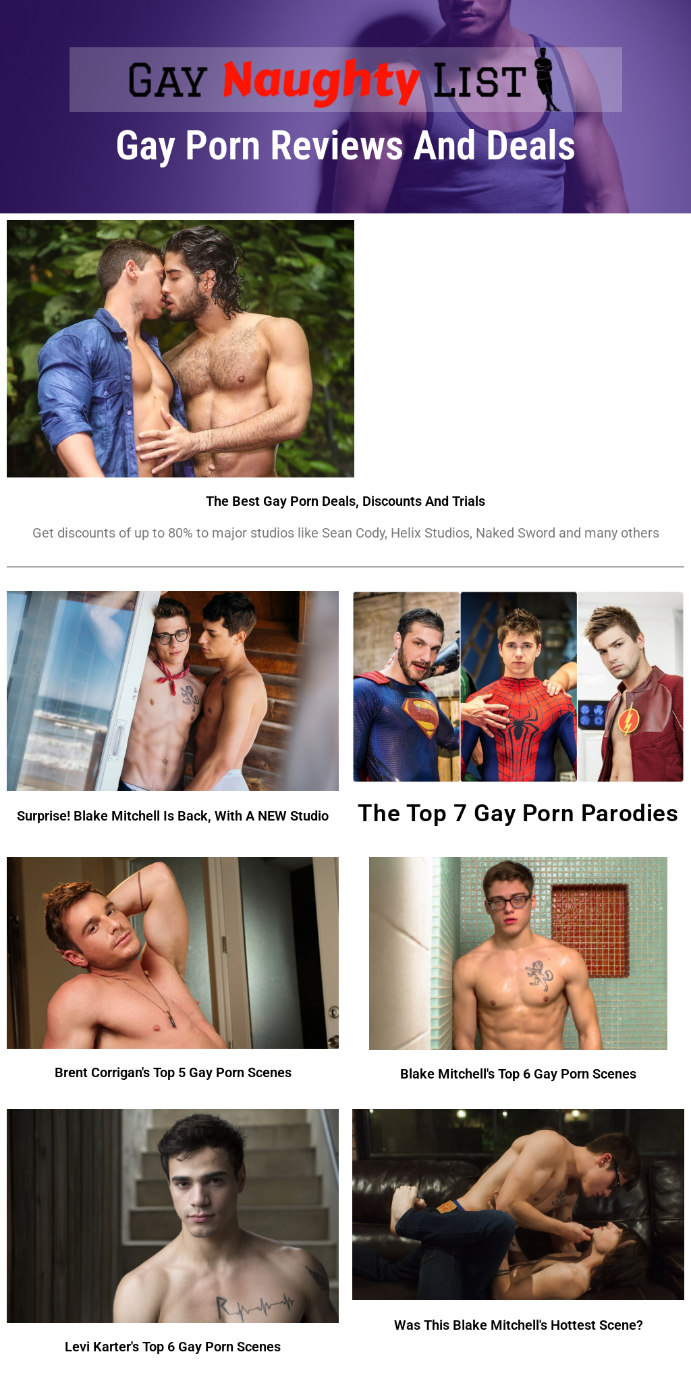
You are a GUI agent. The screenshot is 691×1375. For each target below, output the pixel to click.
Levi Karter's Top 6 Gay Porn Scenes (173, 1347)
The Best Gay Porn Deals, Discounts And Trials (345, 501)
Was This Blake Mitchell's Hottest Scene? (518, 1325)
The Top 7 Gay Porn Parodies (518, 813)
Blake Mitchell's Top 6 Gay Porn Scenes (518, 1074)
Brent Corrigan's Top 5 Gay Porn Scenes (173, 1072)
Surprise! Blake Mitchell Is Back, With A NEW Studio (173, 816)
